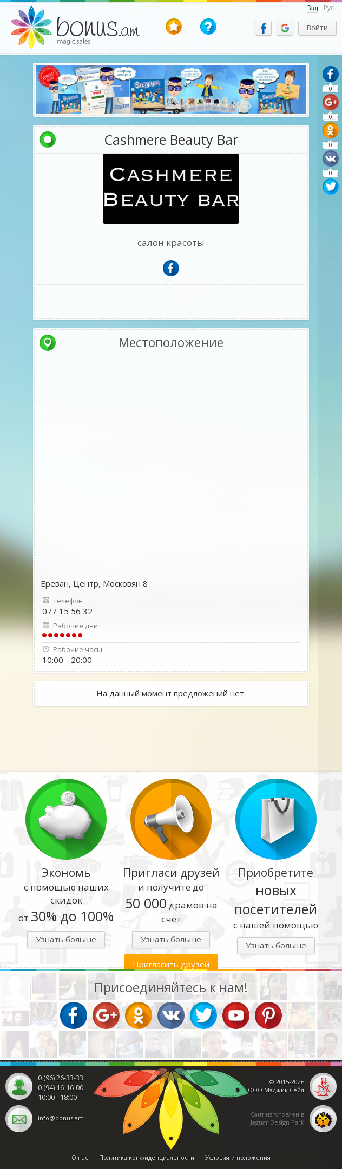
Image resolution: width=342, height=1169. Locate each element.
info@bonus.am (61, 1118)
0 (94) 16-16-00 (60, 1087)
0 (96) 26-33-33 (60, 1077)
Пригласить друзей (171, 964)
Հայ (312, 8)
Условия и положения (238, 1157)
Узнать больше (66, 939)
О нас (79, 1157)
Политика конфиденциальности (146, 1157)
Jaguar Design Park (277, 1122)
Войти (317, 27)
